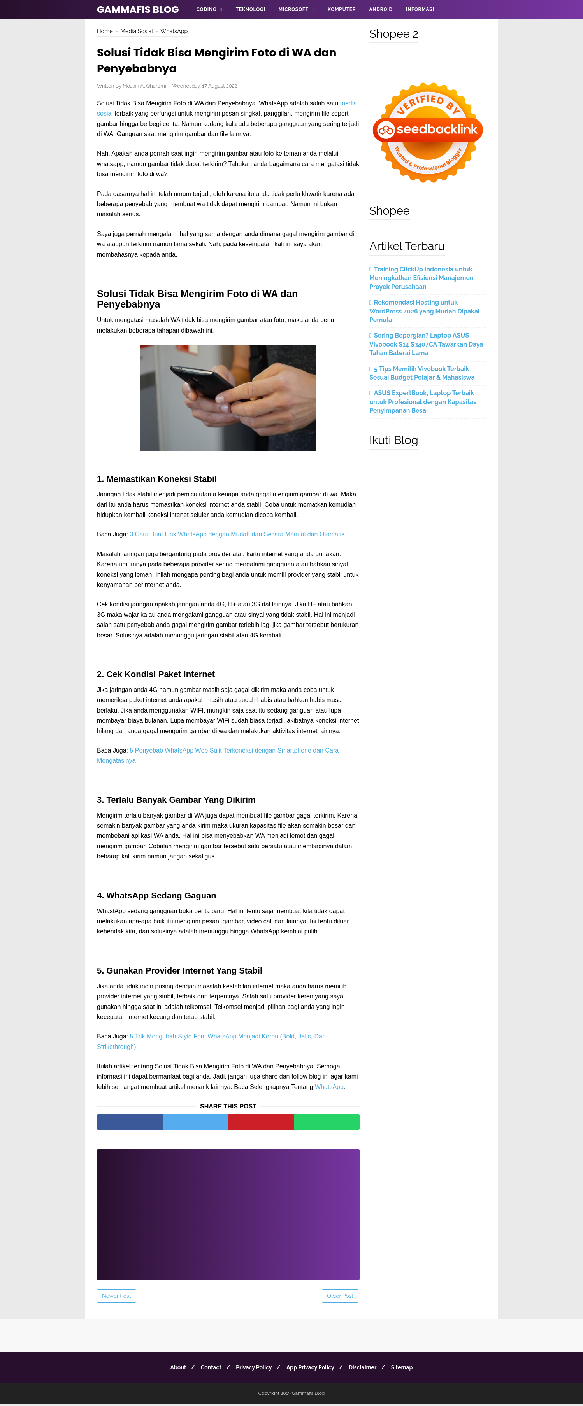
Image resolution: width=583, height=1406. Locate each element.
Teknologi (250, 9)
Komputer (342, 9)
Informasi (420, 9)
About (173, 1370)
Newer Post (116, 1298)
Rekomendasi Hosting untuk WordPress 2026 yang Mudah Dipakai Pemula (424, 311)
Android (380, 9)
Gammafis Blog (138, 9)
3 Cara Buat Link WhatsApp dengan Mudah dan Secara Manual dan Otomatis (237, 536)
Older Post (340, 1298)
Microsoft (294, 9)
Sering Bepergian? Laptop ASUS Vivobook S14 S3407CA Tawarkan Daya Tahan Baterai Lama (426, 344)
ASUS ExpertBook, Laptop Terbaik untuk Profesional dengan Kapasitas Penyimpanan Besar (422, 401)
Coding (207, 9)
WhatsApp (329, 1089)
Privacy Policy (252, 1370)
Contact (207, 1370)
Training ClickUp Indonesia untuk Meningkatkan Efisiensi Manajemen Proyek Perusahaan (421, 278)
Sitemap (407, 1370)
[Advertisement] (228, 1211)
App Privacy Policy (311, 1370)
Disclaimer (366, 1370)
